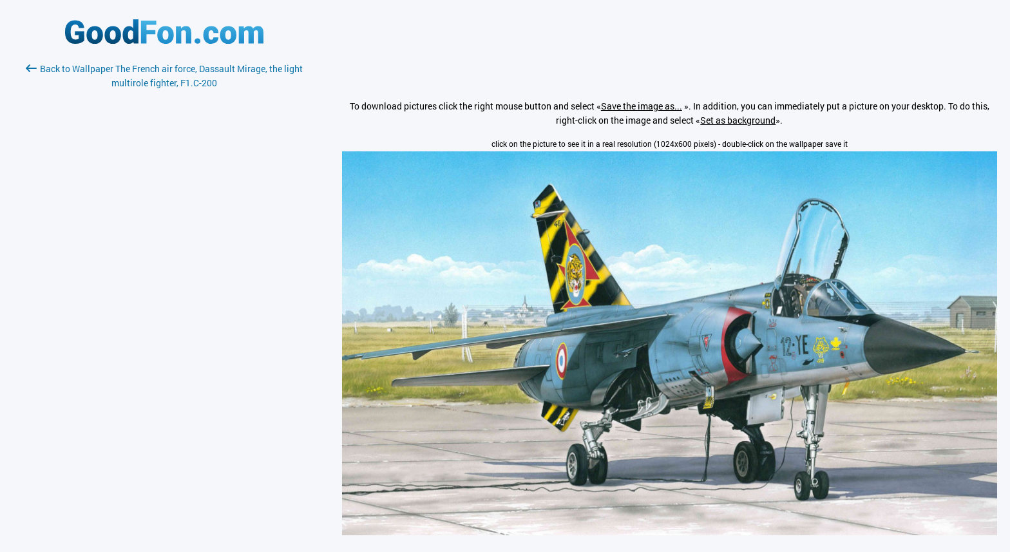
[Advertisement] (164, 243)
